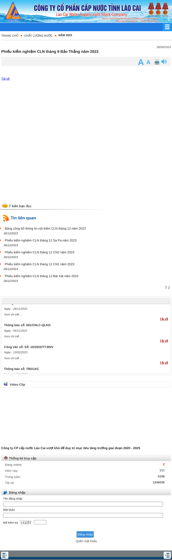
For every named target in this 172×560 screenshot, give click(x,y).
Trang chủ (9, 35)
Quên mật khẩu (86, 541)
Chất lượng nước (38, 35)
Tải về (5, 78)
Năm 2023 (65, 35)
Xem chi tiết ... (13, 315)
